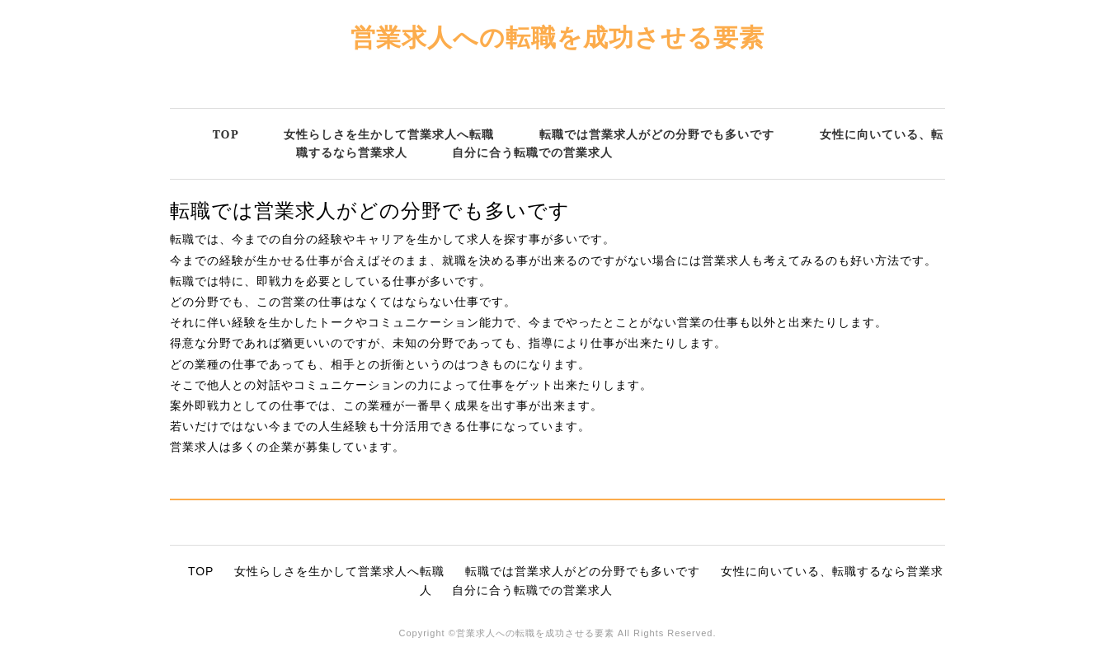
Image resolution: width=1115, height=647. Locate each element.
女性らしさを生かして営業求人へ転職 (389, 134)
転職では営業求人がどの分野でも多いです (656, 134)
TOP (226, 134)
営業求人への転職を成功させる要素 (557, 37)
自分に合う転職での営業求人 (532, 152)
